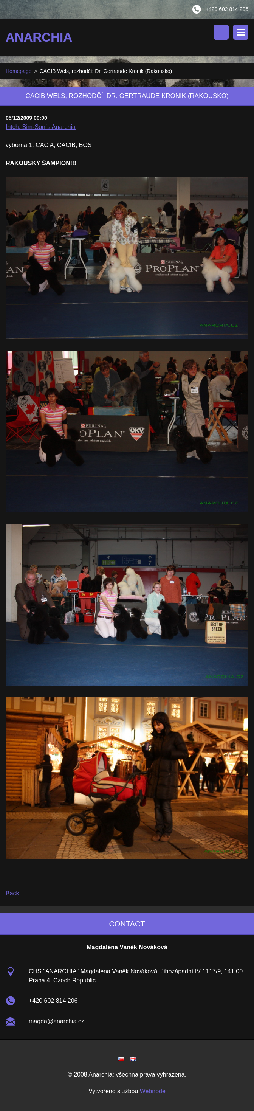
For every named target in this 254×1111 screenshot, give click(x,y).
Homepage (19, 71)
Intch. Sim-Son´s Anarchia (41, 127)
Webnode (153, 1091)
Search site (221, 32)
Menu (240, 32)
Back (12, 893)
